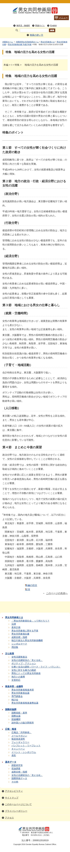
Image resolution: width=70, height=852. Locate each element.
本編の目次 (31, 585)
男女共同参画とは (48, 42)
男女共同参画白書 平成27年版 (19, 44)
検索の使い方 (36, 35)
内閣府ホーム (7, 42)
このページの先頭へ (57, 593)
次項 (27, 589)
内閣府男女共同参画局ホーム (27, 42)
